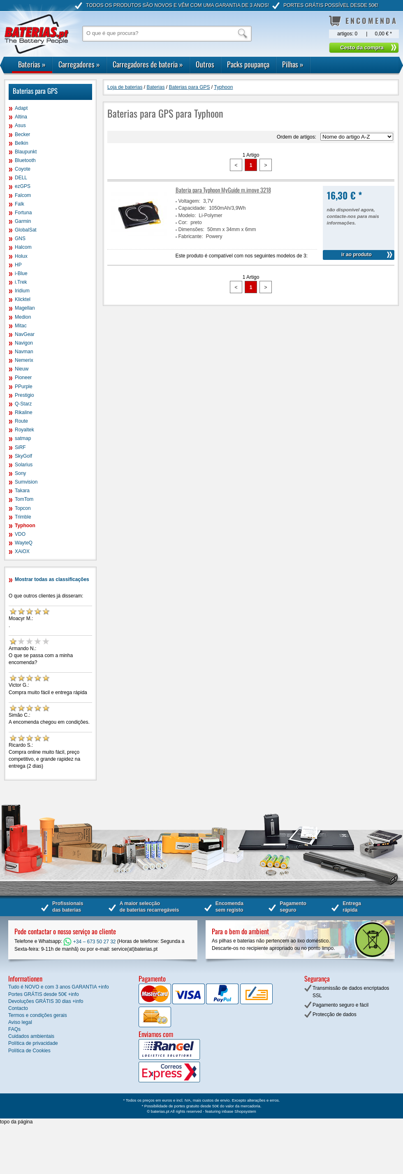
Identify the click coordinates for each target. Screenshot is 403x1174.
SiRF (20, 447)
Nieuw (21, 369)
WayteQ (23, 543)
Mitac (21, 326)
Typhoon (25, 525)
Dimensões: (191, 229)
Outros (205, 64)
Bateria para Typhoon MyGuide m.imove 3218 (223, 189)
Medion (23, 317)
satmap (23, 438)
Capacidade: (192, 208)
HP (18, 265)
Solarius (23, 465)
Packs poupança (248, 64)
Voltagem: (189, 201)
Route (21, 421)
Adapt (21, 108)
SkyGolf (23, 456)
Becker (22, 134)
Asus (20, 125)
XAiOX (22, 551)
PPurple (23, 386)
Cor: (183, 222)
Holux (21, 256)
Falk (19, 204)
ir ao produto (356, 254)
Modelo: (187, 215)
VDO (20, 534)
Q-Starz (23, 404)
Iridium (22, 291)
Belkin (21, 143)
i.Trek (21, 282)
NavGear (25, 334)
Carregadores (79, 64)
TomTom (24, 499)
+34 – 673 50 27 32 (89, 942)
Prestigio (24, 395)
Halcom (23, 247)
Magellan (25, 308)
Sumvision (26, 482)
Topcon (23, 508)
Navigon (24, 343)
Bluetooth (25, 160)
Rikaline (23, 412)
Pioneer (23, 377)
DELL (21, 178)
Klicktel (22, 299)
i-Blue (21, 273)
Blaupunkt (26, 152)
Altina (21, 117)
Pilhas (292, 64)
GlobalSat (26, 230)
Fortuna (23, 212)
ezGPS (22, 186)
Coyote (22, 169)
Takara (22, 490)
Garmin (23, 221)
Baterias (32, 64)
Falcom (23, 195)
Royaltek (24, 430)
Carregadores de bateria (148, 64)
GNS (20, 238)
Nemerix (24, 360)
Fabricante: (190, 236)
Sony (20, 473)
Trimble (23, 517)
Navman (24, 351)
